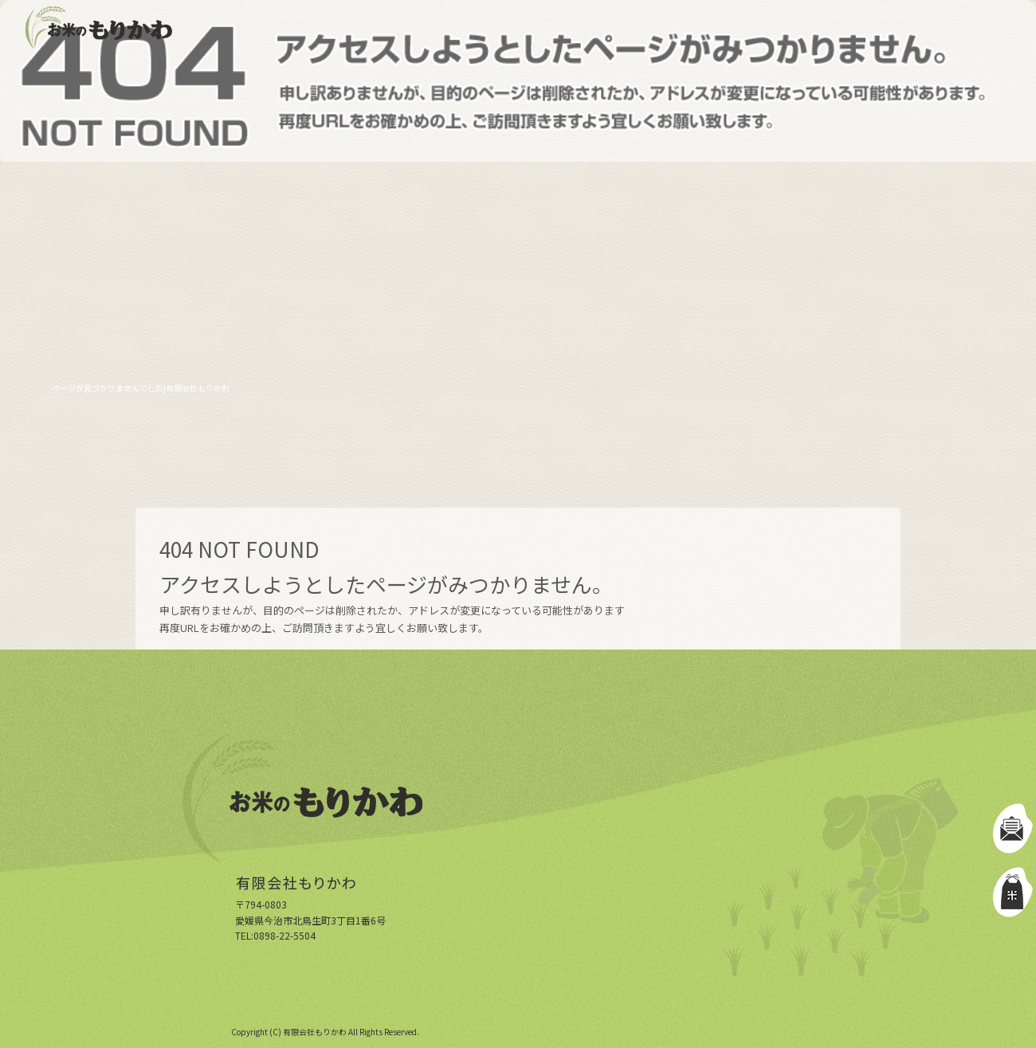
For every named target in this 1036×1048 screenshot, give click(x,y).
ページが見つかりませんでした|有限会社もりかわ (141, 388)
